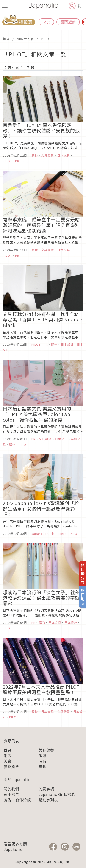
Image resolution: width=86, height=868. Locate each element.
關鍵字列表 (25, 38)
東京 (46, 21)
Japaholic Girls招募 (57, 794)
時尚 (42, 761)
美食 (7, 761)
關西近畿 (68, 21)
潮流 (7, 755)
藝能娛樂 (11, 766)
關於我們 (11, 788)
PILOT (46, 38)
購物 (42, 766)
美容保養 (46, 750)
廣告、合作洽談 (17, 800)
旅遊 (42, 755)
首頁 (6, 38)
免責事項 (46, 788)
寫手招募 (11, 794)
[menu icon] (5, 6)
